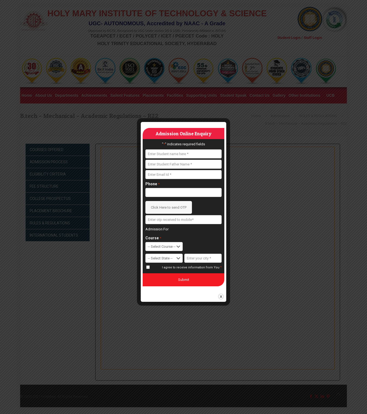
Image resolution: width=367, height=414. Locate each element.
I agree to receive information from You (192, 267)
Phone (152, 184)
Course (153, 238)
